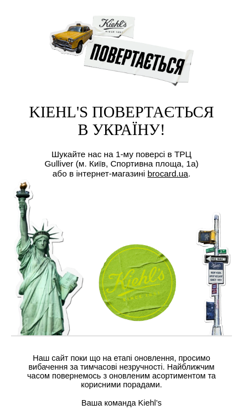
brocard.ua (167, 173)
